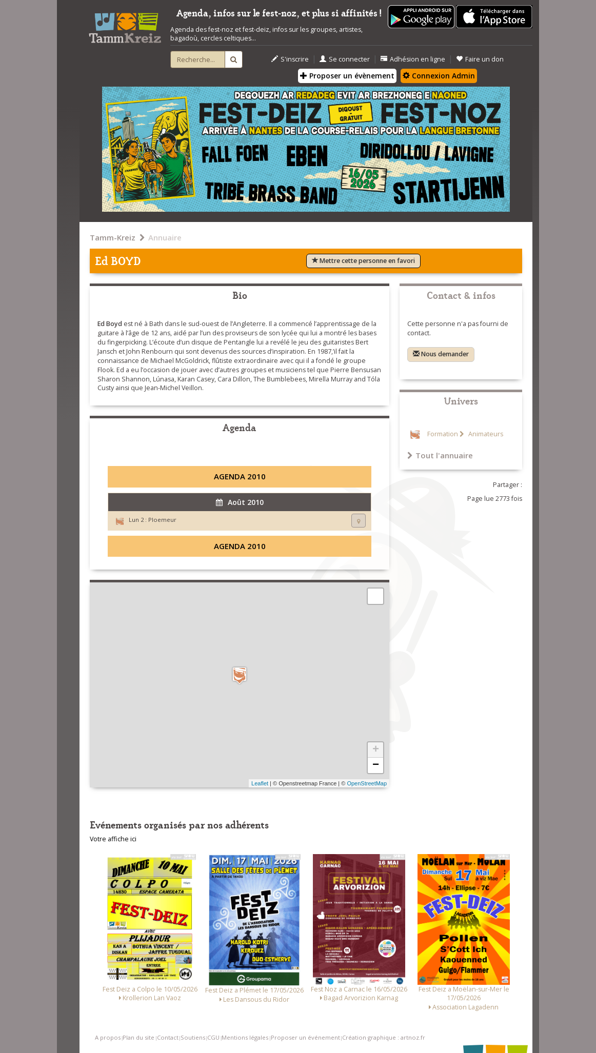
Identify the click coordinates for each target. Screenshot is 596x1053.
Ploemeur (162, 519)
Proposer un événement (305, 1037)
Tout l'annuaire (440, 455)
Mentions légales (245, 1037)
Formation (442, 434)
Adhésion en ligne (413, 59)
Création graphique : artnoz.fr (383, 1037)
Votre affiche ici (113, 839)
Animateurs (485, 434)
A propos (108, 1037)
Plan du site (138, 1037)
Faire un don (480, 59)
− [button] (375, 765)
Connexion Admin (439, 75)
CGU (213, 1037)
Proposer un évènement (347, 75)
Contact (167, 1037)
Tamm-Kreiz (112, 237)
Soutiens (193, 1037)
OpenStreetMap (367, 783)
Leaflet (259, 783)
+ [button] (375, 750)
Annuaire (165, 237)
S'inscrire (290, 59)
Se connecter (345, 59)
